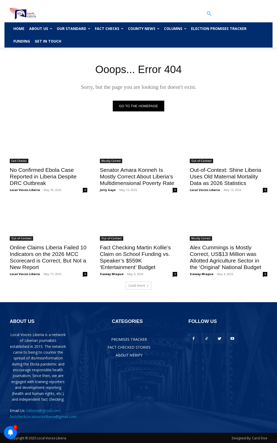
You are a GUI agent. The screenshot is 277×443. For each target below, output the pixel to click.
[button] (209, 13)
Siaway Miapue (112, 274)
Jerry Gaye (108, 190)
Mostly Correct (111, 161)
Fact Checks (19, 161)
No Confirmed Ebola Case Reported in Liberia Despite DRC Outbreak (43, 176)
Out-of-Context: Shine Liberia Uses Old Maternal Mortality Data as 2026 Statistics (225, 176)
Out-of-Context (201, 161)
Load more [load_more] (139, 285)
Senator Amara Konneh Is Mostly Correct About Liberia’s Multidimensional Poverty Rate (137, 176)
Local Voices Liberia (25, 190)
